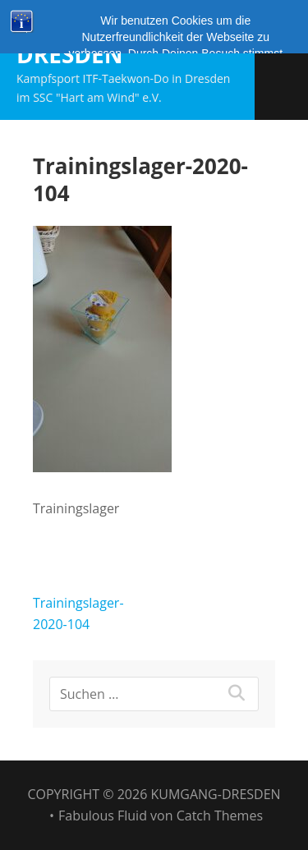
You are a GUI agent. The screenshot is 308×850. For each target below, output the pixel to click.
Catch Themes (220, 815)
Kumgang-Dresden (81, 40)
